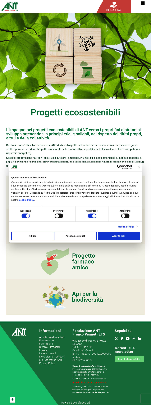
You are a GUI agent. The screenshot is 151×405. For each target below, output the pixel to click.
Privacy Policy (47, 363)
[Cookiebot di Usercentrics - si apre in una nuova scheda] (119, 167)
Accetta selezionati (75, 236)
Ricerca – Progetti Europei (49, 348)
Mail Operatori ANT (50, 359)
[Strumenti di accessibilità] (12, 400)
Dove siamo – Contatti (52, 356)
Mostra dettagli (126, 226)
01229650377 (84, 360)
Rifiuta (32, 236)
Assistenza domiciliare (52, 337)
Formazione (46, 343)
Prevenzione (46, 340)
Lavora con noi (47, 353)
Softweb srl (83, 402)
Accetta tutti (118, 236)
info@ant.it (87, 350)
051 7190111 (84, 347)
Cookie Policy (26, 200)
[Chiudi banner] (139, 167)
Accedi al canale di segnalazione (89, 382)
